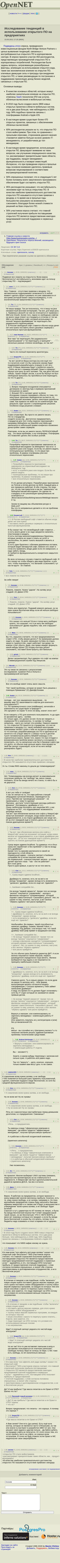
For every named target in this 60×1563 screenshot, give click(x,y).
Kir (11, 1171)
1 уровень (28, 265)
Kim (9, 755)
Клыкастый (18, 515)
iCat (13, 788)
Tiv (12, 304)
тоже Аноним (18, 334)
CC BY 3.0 (15, 247)
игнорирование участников (37, 1469)
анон (11, 286)
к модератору (9, 274)
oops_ (12, 771)
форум (26, 13)
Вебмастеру (53, 1551)
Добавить (31, 1551)
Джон (12, 1187)
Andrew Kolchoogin (26, 1039)
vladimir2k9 (12, 1072)
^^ (31, 286)
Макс (13, 633)
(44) (3, 267)
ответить (31, 272)
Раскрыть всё (52, 265)
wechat (10, 1450)
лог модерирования (53, 1469)
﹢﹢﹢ (38, 272)
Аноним (10, 272)
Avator (16, 410)
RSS (56, 267)
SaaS (18, 97)
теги (32, 13)
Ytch (10, 571)
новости (13, 13)
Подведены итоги (12, 46)
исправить (44, 233)
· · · (42, 272)
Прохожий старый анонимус (22, 1396)
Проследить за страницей (7, 1551)
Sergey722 (17, 357)
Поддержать (41, 1551)
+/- (45, 265)
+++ (19, 13)
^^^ (34, 286)
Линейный (37, 265)
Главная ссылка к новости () (21, 237)
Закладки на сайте (9, 1548)
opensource (22, 252)
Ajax (20, 265)
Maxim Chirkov (52, 1549)
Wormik (12, 665)
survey (31, 252)
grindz (16, 654)
